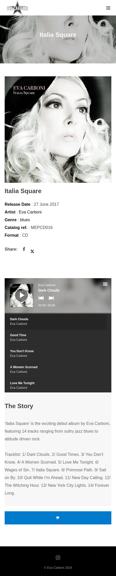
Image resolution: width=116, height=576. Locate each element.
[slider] (58, 313)
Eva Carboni (30, 212)
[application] (58, 296)
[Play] (17, 291)
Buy (58, 517)
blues (25, 220)
